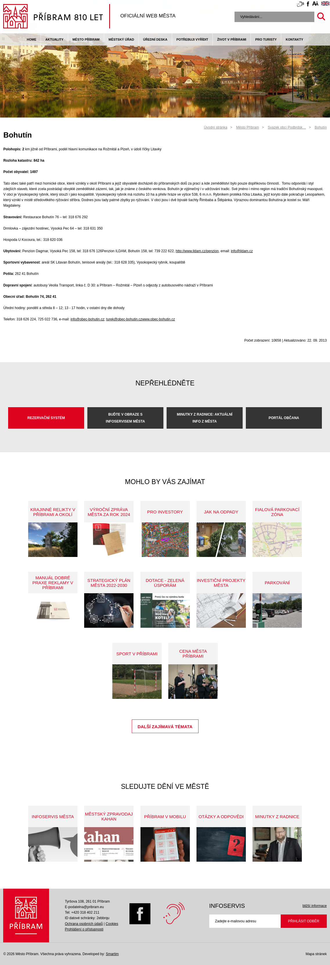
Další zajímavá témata (165, 726)
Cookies (112, 924)
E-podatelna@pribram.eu (84, 907)
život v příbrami (231, 39)
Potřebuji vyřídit (192, 39)
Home (31, 39)
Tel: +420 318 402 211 (82, 912)
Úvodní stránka (215, 127)
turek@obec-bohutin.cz (124, 319)
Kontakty (294, 39)
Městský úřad (121, 39)
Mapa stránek (316, 954)
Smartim (112, 954)
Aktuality (54, 39)
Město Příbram (86, 39)
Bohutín (321, 127)
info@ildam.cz (242, 251)
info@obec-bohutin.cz (87, 319)
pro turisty (266, 39)
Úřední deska (155, 39)
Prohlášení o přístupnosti (84, 929)
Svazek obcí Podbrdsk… (287, 127)
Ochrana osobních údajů (84, 924)
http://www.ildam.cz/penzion (197, 251)
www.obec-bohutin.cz (158, 319)
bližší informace (314, 906)
